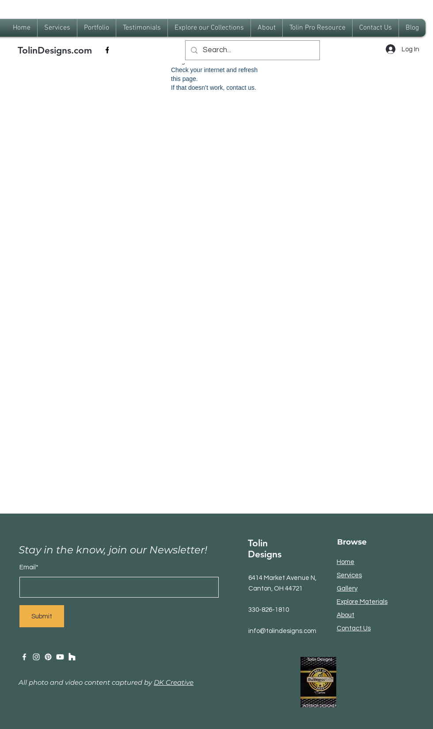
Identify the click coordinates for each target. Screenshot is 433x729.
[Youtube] (60, 656)
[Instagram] (36, 656)
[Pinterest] (48, 656)
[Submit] (41, 616)
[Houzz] (72, 656)
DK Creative (174, 682)
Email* (28, 567)
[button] (97, 28)
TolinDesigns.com (55, 50)
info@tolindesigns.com (282, 631)
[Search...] (252, 50)
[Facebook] (107, 50)
